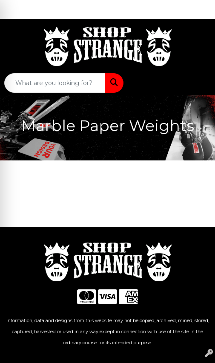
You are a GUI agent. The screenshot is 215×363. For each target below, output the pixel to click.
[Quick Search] (55, 83)
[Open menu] (197, 82)
